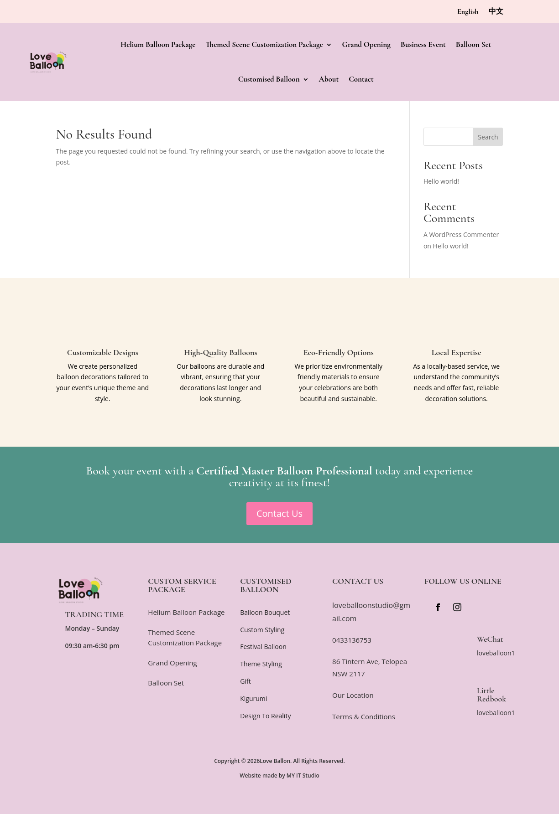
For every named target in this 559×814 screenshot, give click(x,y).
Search (488, 137)
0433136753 (351, 639)
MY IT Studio (303, 775)
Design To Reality (265, 715)
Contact (361, 79)
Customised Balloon (269, 79)
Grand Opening (366, 44)
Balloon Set (473, 44)
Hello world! (441, 181)
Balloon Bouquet (265, 612)
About (329, 79)
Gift (245, 681)
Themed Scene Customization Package (264, 44)
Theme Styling (261, 663)
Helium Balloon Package (157, 44)
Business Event (423, 44)
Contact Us (279, 513)
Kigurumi (253, 698)
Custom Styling (262, 629)
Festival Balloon (263, 646)
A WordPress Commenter (461, 234)
